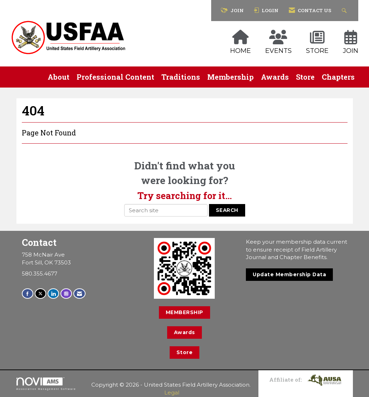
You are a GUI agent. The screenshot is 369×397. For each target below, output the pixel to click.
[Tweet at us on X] (40, 293)
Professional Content (115, 76)
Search (227, 210)
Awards (275, 76)
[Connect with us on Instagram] (66, 293)
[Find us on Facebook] (27, 293)
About (58, 76)
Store (305, 76)
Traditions (180, 76)
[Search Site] (345, 11)
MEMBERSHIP (184, 312)
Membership (230, 76)
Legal (171, 392)
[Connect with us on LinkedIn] (53, 293)
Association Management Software (46, 383)
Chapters (338, 76)
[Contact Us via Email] (79, 293)
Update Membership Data (289, 274)
